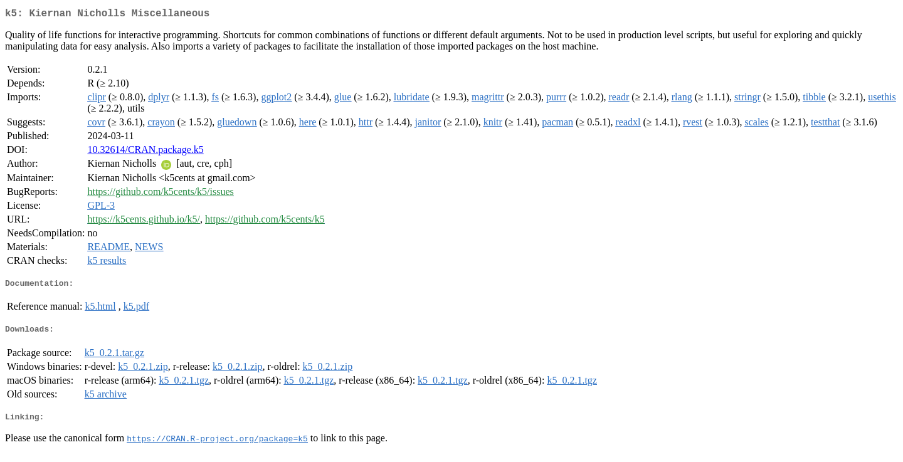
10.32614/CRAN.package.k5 (145, 152)
